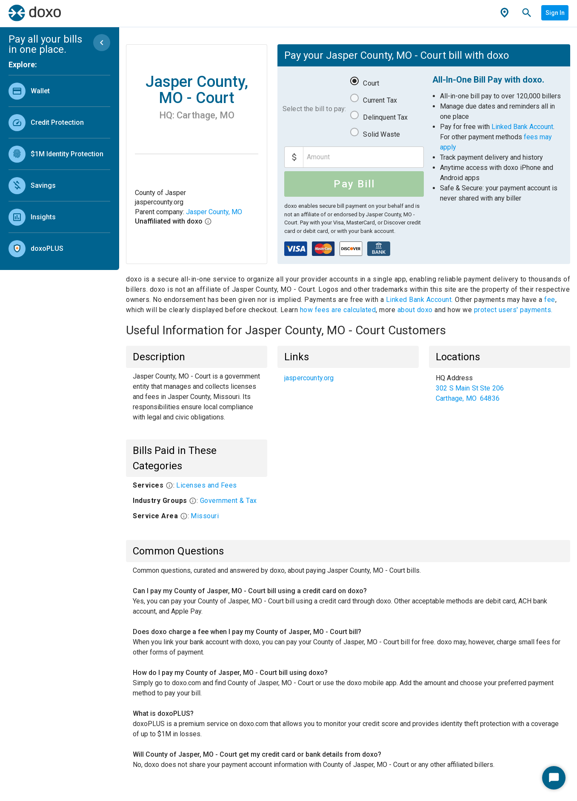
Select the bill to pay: (314, 109)
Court (371, 83)
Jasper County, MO (214, 212)
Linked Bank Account (522, 127)
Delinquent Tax (385, 117)
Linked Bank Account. (420, 300)
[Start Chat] (554, 778)
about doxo (414, 310)
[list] (59, 168)
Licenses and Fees (206, 485)
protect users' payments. (513, 310)
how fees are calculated (338, 310)
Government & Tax (228, 501)
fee (549, 300)
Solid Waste (381, 134)
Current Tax (380, 100)
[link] (59, 90)
